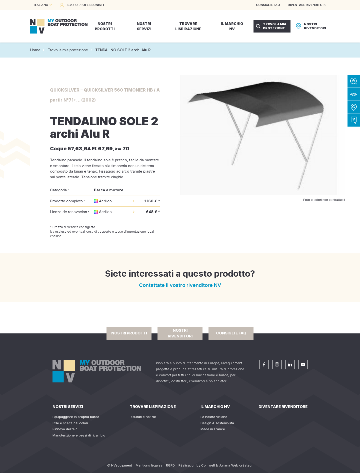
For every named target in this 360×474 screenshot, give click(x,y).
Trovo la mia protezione (68, 50)
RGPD (170, 465)
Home (35, 50)
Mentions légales (149, 465)
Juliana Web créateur (236, 465)
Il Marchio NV (215, 406)
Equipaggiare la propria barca (75, 417)
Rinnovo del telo (65, 429)
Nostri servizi (67, 406)
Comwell (208, 465)
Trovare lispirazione (153, 406)
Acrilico (105, 201)
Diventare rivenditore (283, 406)
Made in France (212, 429)
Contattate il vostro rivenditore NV (180, 285)
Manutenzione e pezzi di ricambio (78, 435)
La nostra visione (213, 417)
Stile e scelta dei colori (70, 423)
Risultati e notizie (143, 417)
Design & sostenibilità (217, 423)
